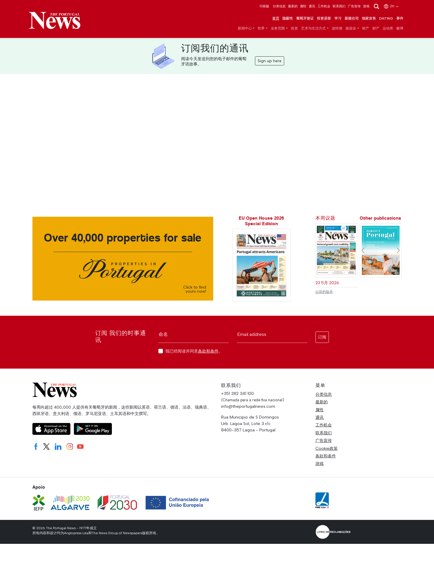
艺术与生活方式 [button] (313, 29)
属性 (303, 6)
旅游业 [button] (351, 29)
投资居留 (324, 19)
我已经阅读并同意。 (194, 351)
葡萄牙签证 (305, 19)
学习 (337, 19)
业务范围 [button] (278, 29)
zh (391, 6)
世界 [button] (261, 29)
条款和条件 (208, 351)
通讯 (312, 6)
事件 (399, 19)
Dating (386, 19)
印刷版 (264, 6)
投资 (294, 29)
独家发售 (369, 19)
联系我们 (339, 6)
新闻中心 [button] (245, 29)
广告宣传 (354, 6)
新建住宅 (352, 19)
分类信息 (279, 6)
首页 (275, 19)
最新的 (293, 6)
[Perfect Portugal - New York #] (381, 250)
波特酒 (337, 29)
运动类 (388, 29)
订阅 (322, 337)
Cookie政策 (326, 448)
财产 (365, 29)
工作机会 (323, 6)
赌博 (399, 29)
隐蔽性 (287, 19)
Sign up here (270, 61)
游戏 (366, 6)
